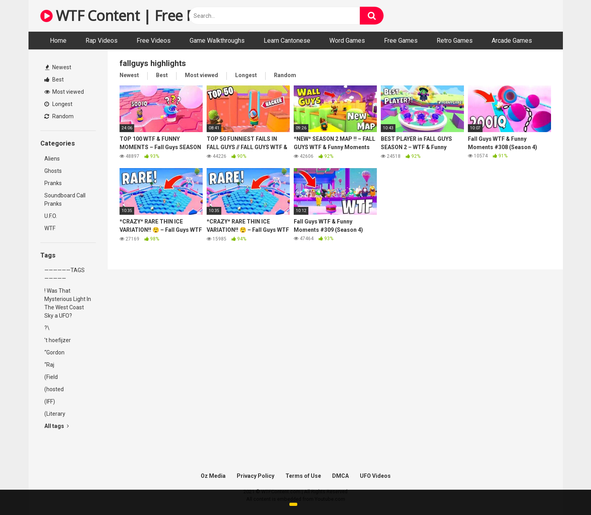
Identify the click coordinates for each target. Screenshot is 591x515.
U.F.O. (50, 216)
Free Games (401, 40)
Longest (58, 104)
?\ (46, 328)
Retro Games (455, 40)
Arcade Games (512, 40)
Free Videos (154, 40)
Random (59, 116)
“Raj (49, 365)
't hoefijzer (57, 340)
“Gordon (54, 352)
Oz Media (213, 476)
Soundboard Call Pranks (65, 199)
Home (58, 40)
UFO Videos (375, 476)
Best (54, 79)
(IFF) (49, 401)
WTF (49, 228)
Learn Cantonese (287, 40)
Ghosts (53, 171)
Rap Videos (102, 40)
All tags (56, 426)
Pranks (53, 183)
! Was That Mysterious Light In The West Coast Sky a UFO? (67, 303)
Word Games (347, 40)
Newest (58, 67)
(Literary (54, 414)
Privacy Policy (255, 476)
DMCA (340, 476)
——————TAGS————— (64, 274)
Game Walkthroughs (217, 40)
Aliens (52, 158)
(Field (51, 377)
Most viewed (64, 92)
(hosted (54, 389)
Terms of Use (303, 476)
